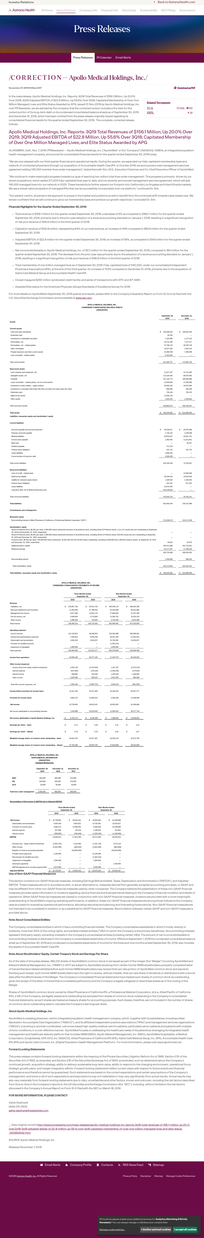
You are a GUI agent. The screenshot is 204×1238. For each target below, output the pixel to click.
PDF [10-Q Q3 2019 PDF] (189, 118)
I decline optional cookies (156, 1229)
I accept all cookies (185, 1229)
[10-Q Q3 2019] (166, 118)
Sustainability (148, 10)
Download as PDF (184, 98)
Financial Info (109, 10)
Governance (187, 10)
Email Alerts (123, 68)
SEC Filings (168, 10)
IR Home (47, 10)
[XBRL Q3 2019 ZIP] (170, 123)
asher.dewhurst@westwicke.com (30, 1163)
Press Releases (83, 68)
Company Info (88, 10)
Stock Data (129, 10)
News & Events (66, 10)
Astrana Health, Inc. (26, 1230)
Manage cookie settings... (112, 1230)
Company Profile (78, 1219)
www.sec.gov (99, 328)
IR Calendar (104, 68)
